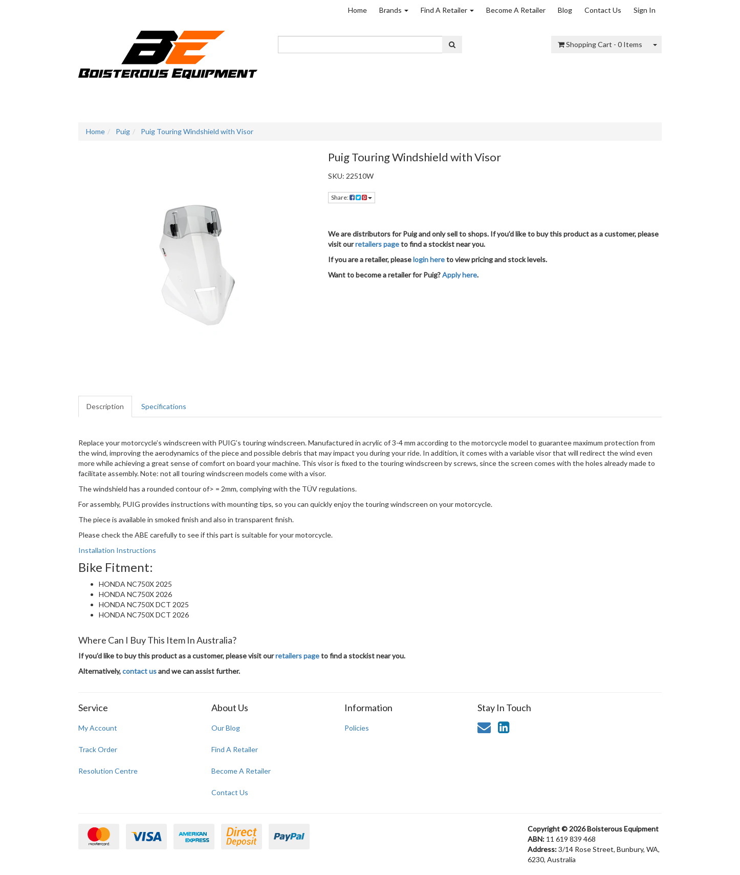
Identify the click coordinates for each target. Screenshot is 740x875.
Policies (356, 727)
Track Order (97, 749)
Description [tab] (105, 406)
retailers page (377, 244)
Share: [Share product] (351, 197)
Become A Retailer (516, 10)
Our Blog (225, 727)
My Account (97, 727)
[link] (503, 727)
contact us (139, 671)
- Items (600, 44)
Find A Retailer (447, 10)
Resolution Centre (108, 770)
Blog (565, 10)
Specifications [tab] (163, 406)
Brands (393, 10)
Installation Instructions (117, 550)
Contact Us (602, 10)
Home (357, 10)
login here (429, 259)
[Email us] (484, 727)
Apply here (459, 274)
